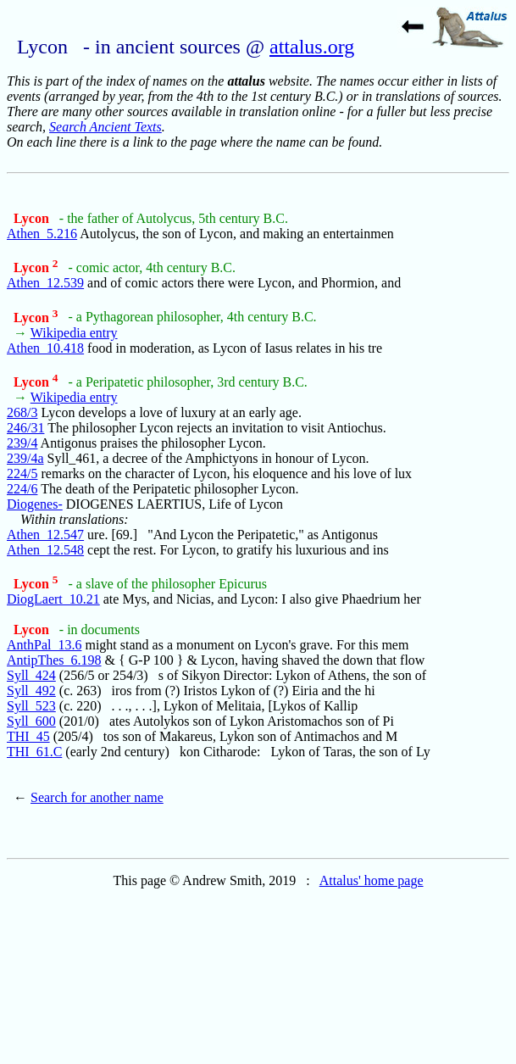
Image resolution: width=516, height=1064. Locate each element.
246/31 (25, 428)
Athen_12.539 (45, 283)
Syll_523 (31, 706)
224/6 (22, 489)
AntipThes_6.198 (54, 660)
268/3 (22, 412)
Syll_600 (31, 721)
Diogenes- (35, 504)
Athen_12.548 (45, 550)
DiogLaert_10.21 (53, 599)
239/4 (22, 443)
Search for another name (97, 797)
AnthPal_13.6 (44, 645)
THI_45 (28, 736)
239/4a (25, 458)
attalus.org (311, 47)
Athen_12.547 (45, 534)
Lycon (33, 218)
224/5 (22, 473)
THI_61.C (34, 751)
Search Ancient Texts (105, 127)
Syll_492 (31, 690)
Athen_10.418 (45, 348)
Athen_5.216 (42, 233)
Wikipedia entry (74, 333)
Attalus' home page (371, 880)
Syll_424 (31, 675)
